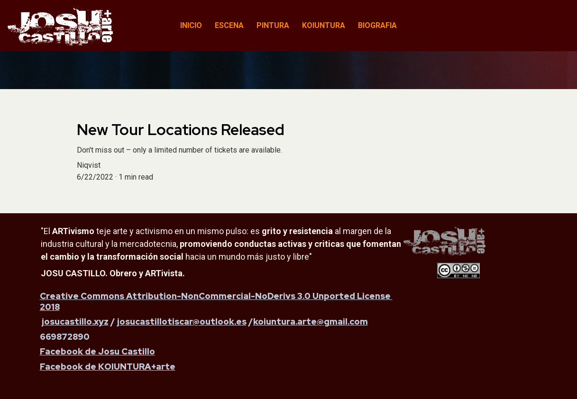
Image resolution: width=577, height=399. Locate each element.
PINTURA (272, 25)
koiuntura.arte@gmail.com (310, 321)
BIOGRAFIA (377, 25)
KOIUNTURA (323, 25)
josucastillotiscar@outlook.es (182, 321)
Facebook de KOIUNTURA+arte (107, 366)
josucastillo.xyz (75, 321)
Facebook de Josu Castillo (97, 351)
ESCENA (229, 25)
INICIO (191, 25)
